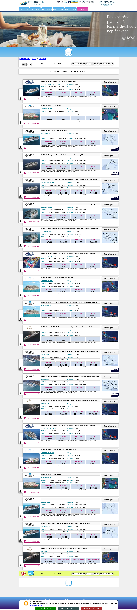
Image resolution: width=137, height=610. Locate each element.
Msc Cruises (35, 9)
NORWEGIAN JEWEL (47, 453)
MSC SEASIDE (45, 133)
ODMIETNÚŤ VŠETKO (91, 608)
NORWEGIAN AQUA (47, 305)
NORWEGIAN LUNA (47, 281)
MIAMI (34, 59)
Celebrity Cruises (58, 9)
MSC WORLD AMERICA (48, 158)
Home (82, 9)
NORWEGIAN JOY (46, 109)
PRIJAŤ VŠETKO (45, 608)
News (66, 599)
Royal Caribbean (47, 9)
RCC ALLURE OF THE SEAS (49, 428)
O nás (28, 599)
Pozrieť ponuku (110, 82)
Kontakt (47, 599)
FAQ (85, 599)
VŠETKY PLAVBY (25, 59)
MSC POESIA (45, 354)
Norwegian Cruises (70, 9)
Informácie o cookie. (36, 605)
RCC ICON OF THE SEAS (49, 256)
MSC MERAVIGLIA (46, 207)
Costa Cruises (24, 9)
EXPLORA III (45, 330)
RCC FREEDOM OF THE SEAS (50, 84)
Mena (24, 64)
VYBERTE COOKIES (68, 608)
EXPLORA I (44, 551)
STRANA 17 (42, 59)
